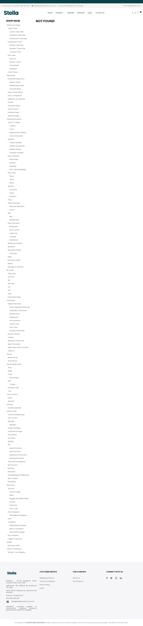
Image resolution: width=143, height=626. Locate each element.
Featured (80, 13)
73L (9, 287)
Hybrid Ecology (13, 116)
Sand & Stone (13, 109)
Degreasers (13, 317)
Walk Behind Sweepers (18, 515)
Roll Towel (11, 55)
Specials (71, 13)
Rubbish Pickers (15, 149)
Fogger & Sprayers (15, 539)
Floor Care (13, 327)
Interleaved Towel (15, 42)
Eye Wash (11, 438)
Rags (10, 257)
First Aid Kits (12, 435)
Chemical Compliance (16, 461)
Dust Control (14, 230)
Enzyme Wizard (14, 334)
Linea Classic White (15, 92)
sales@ (36, 6)
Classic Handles (15, 142)
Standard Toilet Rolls (17, 35)
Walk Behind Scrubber (17, 525)
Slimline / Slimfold (16, 45)
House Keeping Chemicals (19, 307)
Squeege (12, 166)
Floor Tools (13, 508)
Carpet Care (14, 324)
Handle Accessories (17, 146)
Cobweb (12, 236)
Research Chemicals (16, 341)
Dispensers (11, 75)
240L (10, 294)
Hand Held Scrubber (17, 532)
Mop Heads (13, 159)
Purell (10, 374)
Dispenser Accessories (16, 99)
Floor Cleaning (13, 156)
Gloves (9, 354)
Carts (11, 129)
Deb (9, 381)
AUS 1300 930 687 (13, 598)
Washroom (13, 240)
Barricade (11, 472)
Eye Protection (15, 451)
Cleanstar (13, 505)
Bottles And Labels (15, 243)
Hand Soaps (14, 378)
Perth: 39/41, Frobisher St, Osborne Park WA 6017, (21, 591)
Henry (11, 495)
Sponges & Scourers (15, 267)
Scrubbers (12, 522)
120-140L (11, 284)
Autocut (12, 59)
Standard (13, 69)
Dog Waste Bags (14, 297)
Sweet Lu (11, 351)
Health (9, 542)
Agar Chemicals (14, 344)
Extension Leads (14, 260)
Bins (9, 213)
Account (135, 12)
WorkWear (12, 482)
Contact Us (100, 13)
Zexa (10, 367)
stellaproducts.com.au (47, 6)
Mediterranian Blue (16, 85)
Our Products (78, 581)
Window (11, 186)
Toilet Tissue (13, 28)
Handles (11, 139)
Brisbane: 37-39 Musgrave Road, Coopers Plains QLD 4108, (21, 582)
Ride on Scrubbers (16, 529)
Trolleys (12, 126)
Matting (11, 468)
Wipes (10, 263)
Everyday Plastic (14, 106)
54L (9, 290)
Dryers (11, 210)
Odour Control (12, 394)
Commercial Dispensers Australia (70, 6)
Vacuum (11, 488)
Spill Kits (11, 441)
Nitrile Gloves (13, 357)
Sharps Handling (14, 428)
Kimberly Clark (13, 388)
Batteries (11, 247)
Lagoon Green (14, 82)
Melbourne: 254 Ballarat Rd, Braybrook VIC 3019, (21, 587)
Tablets (11, 337)
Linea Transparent (15, 95)
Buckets (12, 163)
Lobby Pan (13, 233)
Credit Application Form (132, 6)
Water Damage (14, 203)
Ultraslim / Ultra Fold (17, 48)
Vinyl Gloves (12, 361)
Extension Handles (16, 153)
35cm (11, 183)
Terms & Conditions (47, 581)
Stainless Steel (13, 112)
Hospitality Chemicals (17, 310)
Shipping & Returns (47, 578)
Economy (13, 189)
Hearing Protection (16, 458)
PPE (9, 445)
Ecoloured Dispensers (16, 79)
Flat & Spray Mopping (17, 169)
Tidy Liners (12, 273)
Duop (10, 200)
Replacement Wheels (17, 132)
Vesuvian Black (15, 89)
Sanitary (10, 404)
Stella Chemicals (14, 304)
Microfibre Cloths (14, 250)
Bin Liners (10, 270)
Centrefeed (14, 65)
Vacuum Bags (14, 492)
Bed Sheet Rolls (14, 545)
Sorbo (11, 193)
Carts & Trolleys (14, 122)
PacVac (12, 502)
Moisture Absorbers (16, 206)
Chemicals (11, 300)
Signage (11, 421)
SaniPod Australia (14, 408)
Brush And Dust (14, 223)
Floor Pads (12, 173)
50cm (11, 176)
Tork (9, 391)
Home (50, 13)
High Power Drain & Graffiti (18, 347)
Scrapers (12, 196)
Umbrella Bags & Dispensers (18, 475)
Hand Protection (15, 448)
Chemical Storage (15, 431)
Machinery (11, 485)
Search (132, 12)
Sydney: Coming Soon (14, 595)
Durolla (10, 102)
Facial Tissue (13, 72)
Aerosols (11, 401)
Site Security (13, 465)
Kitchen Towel (14, 62)
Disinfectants (14, 314)
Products (59, 13)
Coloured (13, 253)
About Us (76, 578)
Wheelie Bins (14, 220)
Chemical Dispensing (16, 414)
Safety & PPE (12, 411)
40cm (11, 179)
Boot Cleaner (13, 478)
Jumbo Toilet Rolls (16, 32)
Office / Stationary (14, 549)
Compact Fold (15, 52)
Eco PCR (11, 277)
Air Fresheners (14, 320)
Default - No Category (16, 552)
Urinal (10, 398)
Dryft (10, 519)
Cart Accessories (16, 136)
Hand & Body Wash (14, 364)
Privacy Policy (45, 585)
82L (9, 280)
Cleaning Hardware (14, 119)
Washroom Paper (13, 25)
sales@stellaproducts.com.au (20, 601)
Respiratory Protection (18, 455)
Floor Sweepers (13, 512)
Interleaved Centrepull (18, 38)
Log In (90, 13)
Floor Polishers (13, 535)
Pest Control (12, 418)
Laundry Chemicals (16, 331)
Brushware (13, 226)
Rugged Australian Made (18, 498)
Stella (10, 371)
